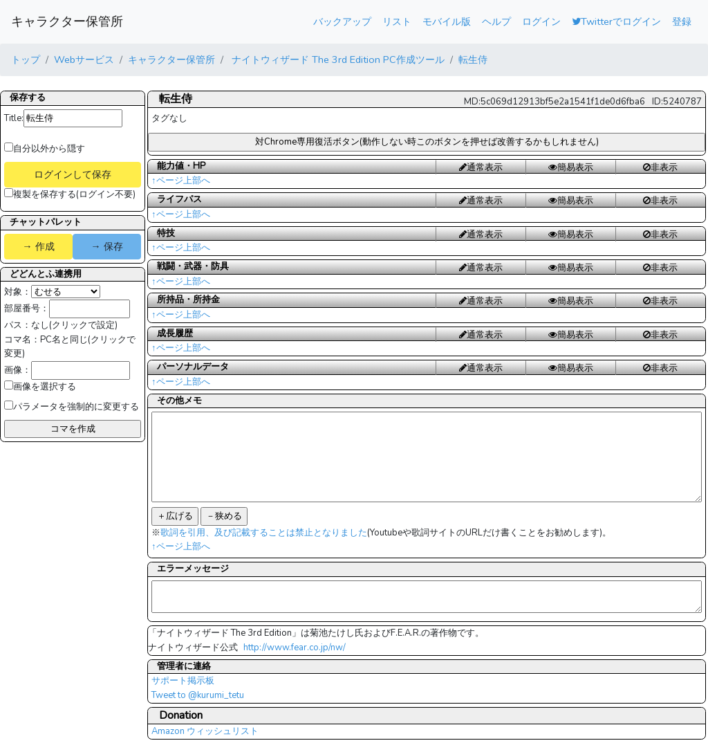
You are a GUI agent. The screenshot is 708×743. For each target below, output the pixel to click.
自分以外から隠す (44, 149)
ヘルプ (496, 21)
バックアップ (342, 21)
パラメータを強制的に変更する (71, 407)
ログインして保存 (72, 174)
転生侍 (472, 59)
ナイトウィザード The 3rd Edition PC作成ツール (337, 59)
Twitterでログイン (616, 21)
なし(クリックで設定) (74, 325)
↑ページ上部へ (180, 180)
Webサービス (84, 59)
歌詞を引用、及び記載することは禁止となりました (263, 532)
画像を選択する (40, 386)
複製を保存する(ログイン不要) (70, 194)
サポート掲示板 (182, 681)
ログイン (541, 21)
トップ (25, 59)
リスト (396, 21)
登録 (681, 21)
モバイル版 (446, 21)
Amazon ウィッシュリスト (205, 731)
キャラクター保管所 (67, 21)
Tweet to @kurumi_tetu (197, 695)
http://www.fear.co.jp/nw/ (294, 647)
